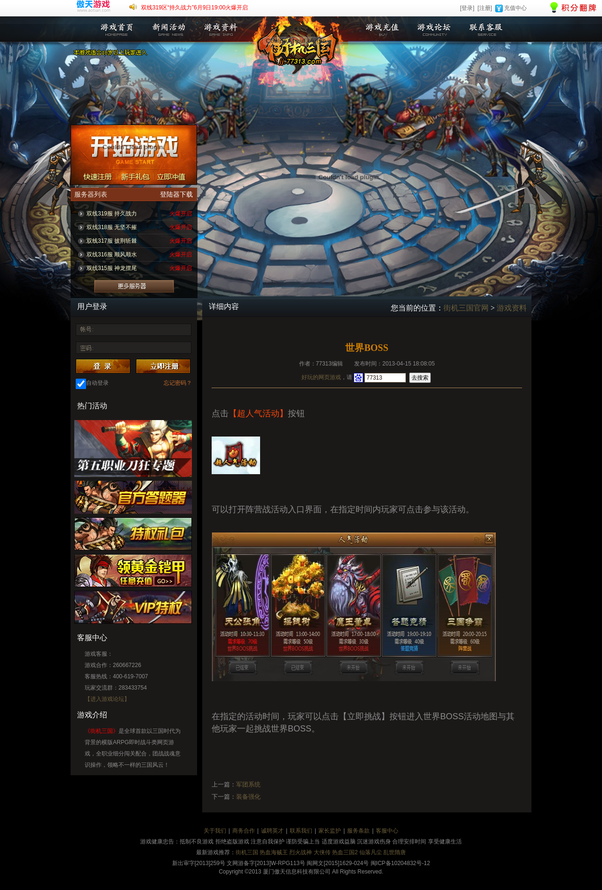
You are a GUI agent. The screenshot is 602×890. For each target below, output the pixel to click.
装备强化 (248, 796)
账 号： (86, 330)
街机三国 (247, 852)
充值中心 (515, 8)
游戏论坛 (434, 29)
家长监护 (329, 830)
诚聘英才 (272, 830)
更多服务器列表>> (134, 286)
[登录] (467, 8)
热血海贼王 (274, 852)
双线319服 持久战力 (112, 213)
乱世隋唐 (394, 852)
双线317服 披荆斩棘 (112, 241)
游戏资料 (220, 29)
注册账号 (93, 176)
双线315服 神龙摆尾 (112, 268)
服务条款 (358, 830)
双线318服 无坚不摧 (112, 227)
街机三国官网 (466, 308)
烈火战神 (300, 852)
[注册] (484, 8)
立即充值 (175, 176)
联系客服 (486, 29)
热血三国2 (345, 852)
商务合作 (243, 830)
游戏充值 (382, 29)
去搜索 (420, 377)
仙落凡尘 (370, 852)
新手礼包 (134, 176)
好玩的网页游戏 (321, 377)
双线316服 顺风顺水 (112, 254)
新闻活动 (168, 29)
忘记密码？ (178, 383)
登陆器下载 (176, 194)
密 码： (86, 347)
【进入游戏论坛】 (107, 699)
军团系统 (248, 784)
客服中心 (387, 830)
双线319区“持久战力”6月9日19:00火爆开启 (194, 7)
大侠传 (322, 852)
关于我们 (215, 830)
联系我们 (301, 830)
